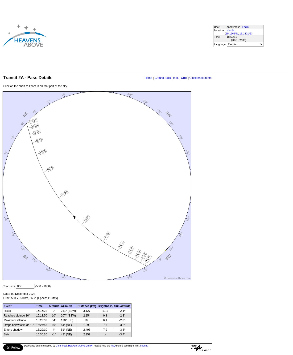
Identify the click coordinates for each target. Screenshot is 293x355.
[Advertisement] (126, 36)
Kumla (230, 30)
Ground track (162, 78)
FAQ (113, 345)
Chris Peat (61, 345)
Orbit (184, 78)
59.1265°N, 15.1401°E (239, 33)
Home (148, 78)
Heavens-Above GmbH (80, 345)
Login (245, 26)
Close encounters (200, 78)
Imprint (144, 345)
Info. (176, 78)
